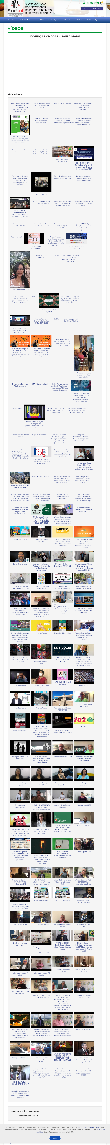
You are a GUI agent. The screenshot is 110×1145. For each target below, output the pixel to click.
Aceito (55, 1138)
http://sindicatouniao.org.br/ (88, 1128)
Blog (89, 20)
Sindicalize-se (92, 8)
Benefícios (39, 20)
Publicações (53, 20)
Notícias (66, 20)
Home (11, 20)
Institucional (24, 20)
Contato (78, 20)
